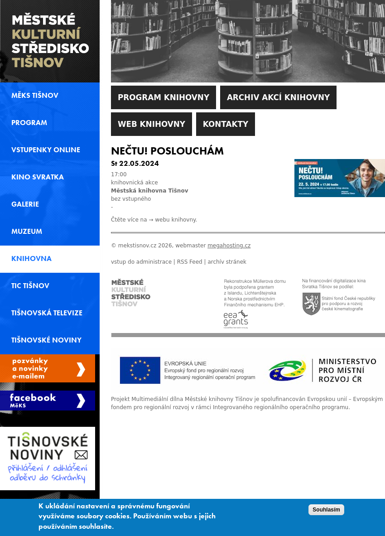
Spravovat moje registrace (47, 368)
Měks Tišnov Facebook (47, 400)
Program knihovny (163, 97)
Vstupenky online (45, 150)
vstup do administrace (141, 262)
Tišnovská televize (46, 313)
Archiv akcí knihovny (278, 97)
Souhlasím (326, 510)
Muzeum (26, 231)
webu (162, 220)
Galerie (25, 204)
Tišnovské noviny (46, 340)
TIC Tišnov (30, 285)
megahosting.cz (228, 245)
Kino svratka (37, 177)
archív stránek (226, 262)
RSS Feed (189, 262)
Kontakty (225, 124)
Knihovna (31, 258)
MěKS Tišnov (34, 95)
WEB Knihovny (151, 124)
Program (29, 122)
